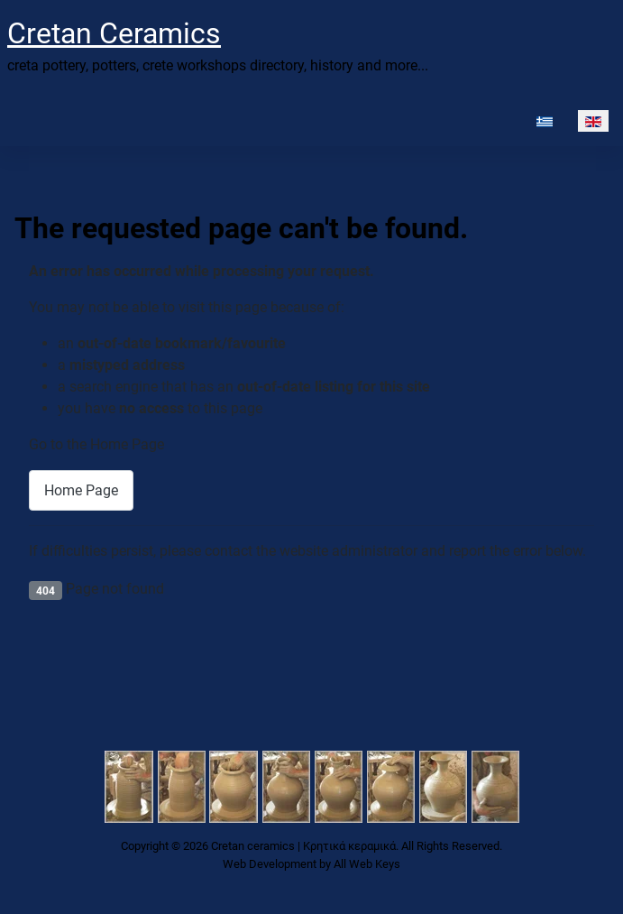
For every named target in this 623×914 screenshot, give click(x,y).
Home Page (81, 490)
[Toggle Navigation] (18, 121)
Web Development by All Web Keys (311, 864)
